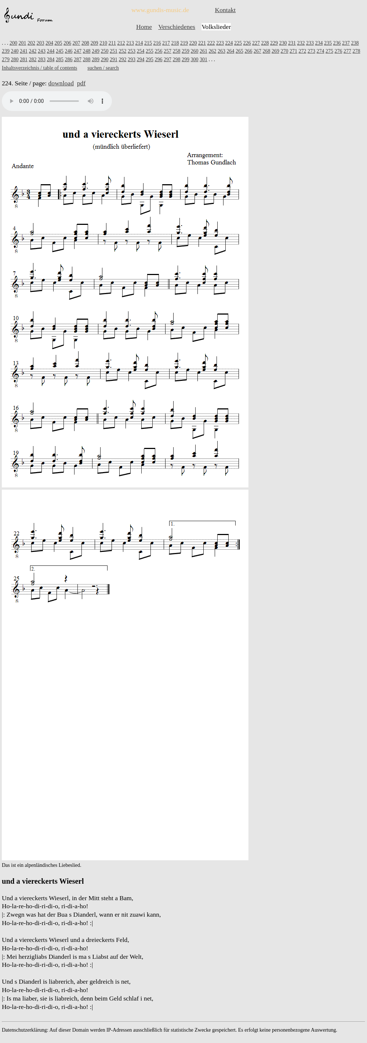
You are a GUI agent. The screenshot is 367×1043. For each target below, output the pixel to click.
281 (24, 59)
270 (284, 51)
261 (203, 51)
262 (213, 51)
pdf (81, 83)
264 (231, 51)
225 (238, 43)
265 (239, 51)
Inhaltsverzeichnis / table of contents (39, 68)
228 (265, 43)
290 (105, 59)
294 (141, 59)
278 (356, 51)
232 (301, 43)
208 (85, 43)
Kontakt (225, 10)
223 (220, 43)
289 (95, 59)
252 (123, 51)
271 (293, 51)
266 (248, 51)
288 (87, 59)
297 (167, 59)
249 (95, 51)
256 (159, 51)
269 (275, 51)
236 (337, 43)
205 (58, 43)
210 (103, 43)
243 (42, 51)
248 (87, 51)
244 (51, 51)
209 (94, 43)
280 (15, 59)
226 (247, 43)
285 (59, 59)
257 (167, 51)
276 (338, 51)
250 (105, 51)
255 (149, 51)
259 (185, 51)
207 (76, 43)
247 (77, 51)
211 (112, 43)
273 (311, 51)
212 (121, 43)
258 (177, 51)
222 (211, 43)
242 (33, 51)
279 (6, 59)
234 (319, 43)
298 (177, 59)
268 (266, 51)
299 (185, 59)
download (61, 83)
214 (139, 43)
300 (195, 59)
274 (320, 51)
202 (31, 43)
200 (13, 43)
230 (283, 43)
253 (131, 51)
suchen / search (103, 68)
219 (184, 43)
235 (328, 43)
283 (42, 59)
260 (195, 51)
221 (202, 43)
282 (33, 59)
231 (292, 43)
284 (51, 59)
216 (157, 43)
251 (113, 51)
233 (310, 43)
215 (148, 43)
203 (40, 43)
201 (22, 43)
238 (355, 43)
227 (256, 43)
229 (274, 43)
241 (24, 51)
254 (141, 51)
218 (175, 43)
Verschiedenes (176, 26)
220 (193, 43)
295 (149, 59)
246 (69, 51)
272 (302, 51)
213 (130, 43)
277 (347, 51)
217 (166, 43)
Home (144, 26)
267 (257, 51)
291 (113, 59)
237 (346, 43)
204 (49, 43)
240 (15, 51)
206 (67, 43)
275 (329, 51)
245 (59, 51)
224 (229, 43)
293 (131, 59)
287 (77, 59)
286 (69, 59)
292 (123, 59)
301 (203, 59)
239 (6, 51)
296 (159, 59)
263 (221, 51)
